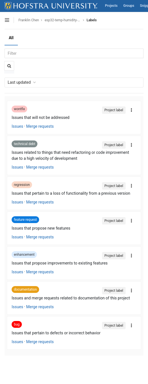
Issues (17, 126)
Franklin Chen (28, 20)
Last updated (22, 82)
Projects (111, 6)
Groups (128, 6)
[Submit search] (9, 66)
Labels (91, 20)
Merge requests (40, 126)
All (11, 37)
